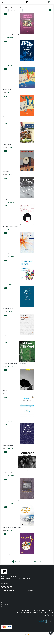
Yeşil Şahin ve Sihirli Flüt (8, 144)
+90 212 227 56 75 (5, 580)
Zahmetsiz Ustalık (7, 253)
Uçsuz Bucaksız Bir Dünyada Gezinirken (12, 527)
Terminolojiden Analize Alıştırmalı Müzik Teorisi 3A (14, 363)
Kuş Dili (4, 335)
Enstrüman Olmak (7, 281)
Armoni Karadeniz (7, 62)
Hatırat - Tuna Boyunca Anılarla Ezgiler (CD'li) (13, 500)
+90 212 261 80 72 (13, 580)
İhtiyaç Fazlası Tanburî (8, 308)
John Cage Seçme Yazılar (8, 472)
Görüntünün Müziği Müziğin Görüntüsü (11, 34)
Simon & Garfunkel (7, 89)
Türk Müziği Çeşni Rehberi (9, 445)
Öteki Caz (5, 390)
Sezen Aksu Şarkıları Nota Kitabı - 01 (11, 226)
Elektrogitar (5, 199)
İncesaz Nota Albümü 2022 (9, 417)
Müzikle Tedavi (6, 554)
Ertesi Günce (6, 171)
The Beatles (6, 116)
